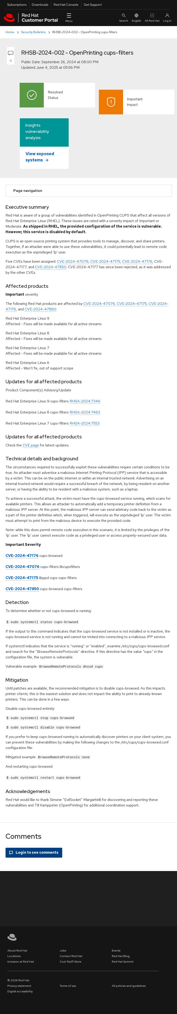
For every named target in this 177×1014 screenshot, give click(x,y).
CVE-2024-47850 (50, 267)
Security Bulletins (33, 32)
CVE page (31, 445)
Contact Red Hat (71, 955)
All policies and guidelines (129, 984)
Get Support (93, 5)
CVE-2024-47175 (105, 261)
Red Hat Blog (121, 955)
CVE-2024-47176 (137, 261)
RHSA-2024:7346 (85, 401)
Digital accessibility (20, 990)
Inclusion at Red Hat (20, 960)
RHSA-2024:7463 (85, 412)
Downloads (40, 5)
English (136, 18)
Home (10, 32)
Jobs (63, 949)
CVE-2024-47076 (72, 261)
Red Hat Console (66, 5)
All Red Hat (152, 18)
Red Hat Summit (122, 960)
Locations (14, 955)
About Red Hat (17, 949)
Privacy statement (19, 984)
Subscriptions (17, 5)
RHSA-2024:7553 (85, 423)
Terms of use (68, 984)
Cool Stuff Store (70, 960)
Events (116, 949)
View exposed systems (40, 157)
